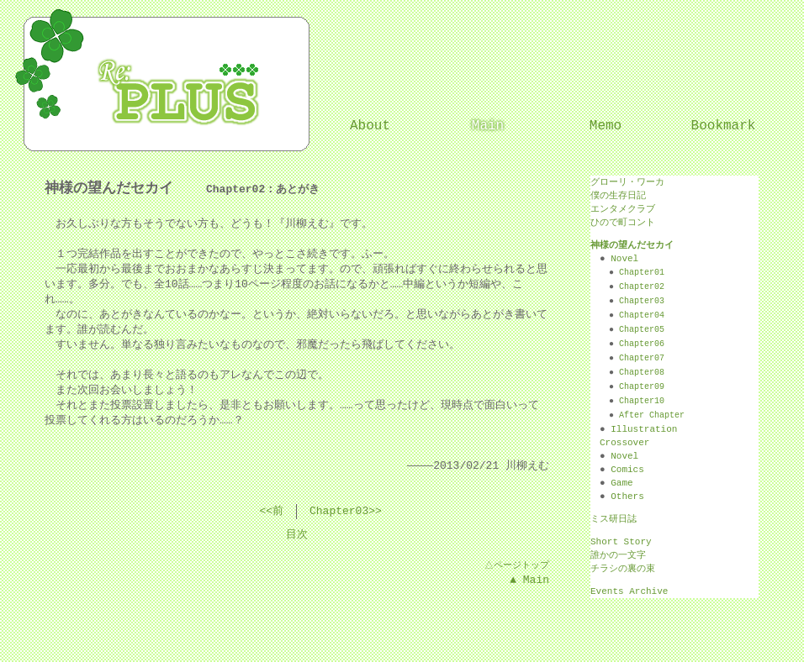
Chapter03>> (345, 511)
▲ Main (529, 580)
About (370, 126)
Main (488, 126)
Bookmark (723, 126)
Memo (606, 126)
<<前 (271, 511)
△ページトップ (516, 565)
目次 (297, 535)
